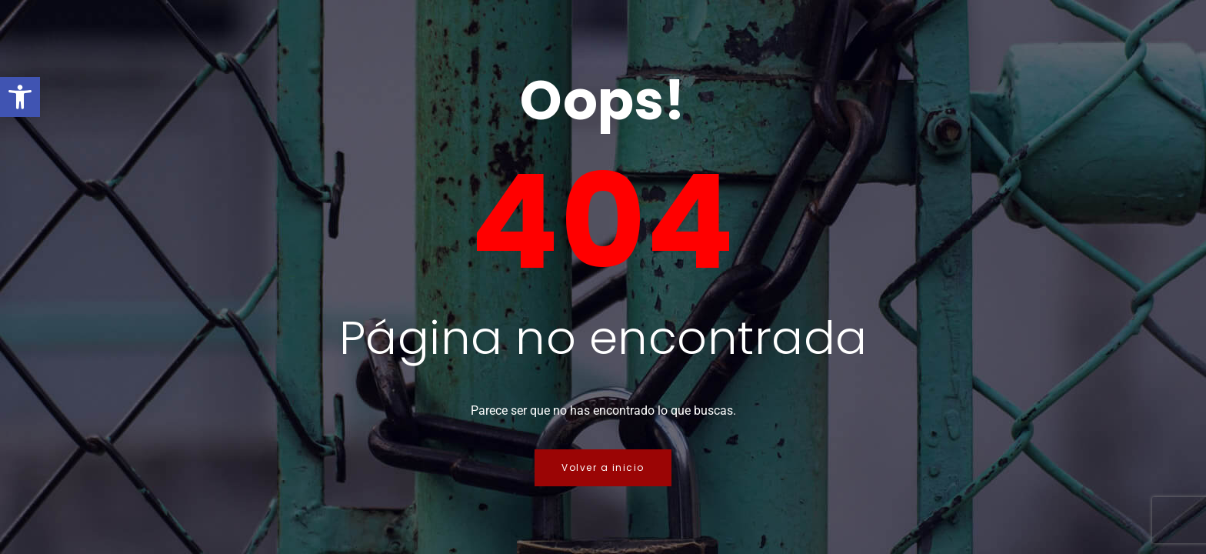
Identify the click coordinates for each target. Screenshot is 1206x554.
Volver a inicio (603, 467)
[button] (20, 97)
